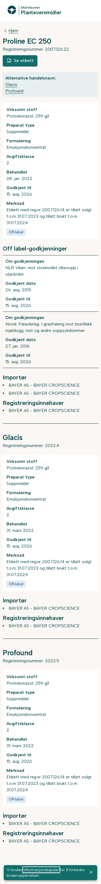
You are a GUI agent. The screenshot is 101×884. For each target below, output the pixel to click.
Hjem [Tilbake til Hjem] (13, 30)
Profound (14, 90)
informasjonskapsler (41, 870)
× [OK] (91, 872)
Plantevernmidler (41, 12)
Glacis (11, 84)
